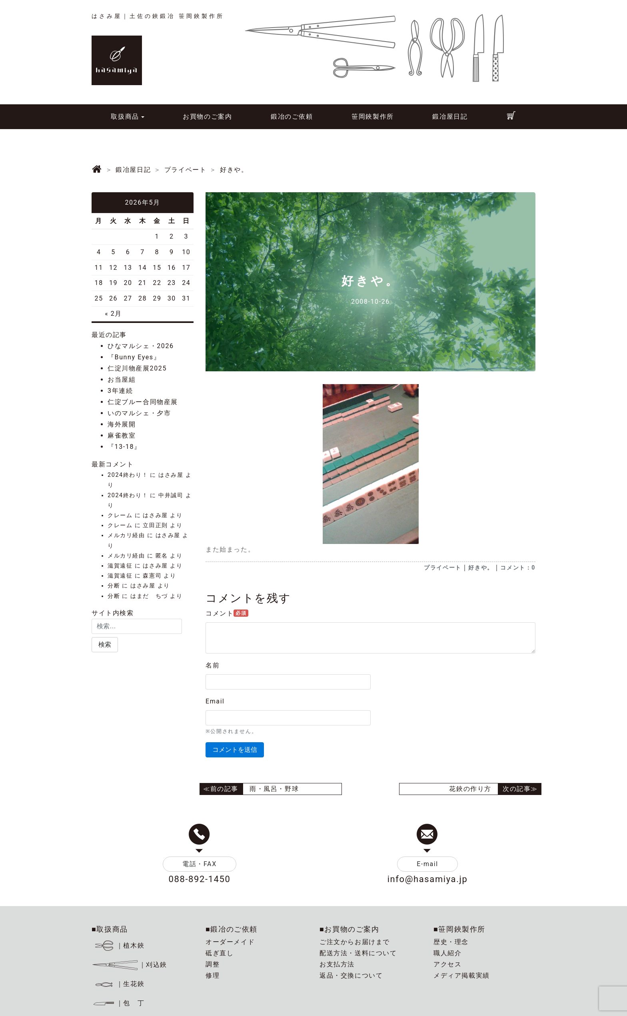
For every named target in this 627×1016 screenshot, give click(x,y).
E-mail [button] (427, 864)
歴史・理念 (451, 942)
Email (215, 701)
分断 (114, 585)
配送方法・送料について (358, 953)
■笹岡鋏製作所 (459, 929)
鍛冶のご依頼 (292, 116)
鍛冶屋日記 (449, 116)
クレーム (120, 515)
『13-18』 (124, 446)
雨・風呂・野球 (274, 789)
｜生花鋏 (119, 984)
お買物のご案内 (207, 116)
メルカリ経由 (126, 535)
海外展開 (122, 424)
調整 (213, 964)
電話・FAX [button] (199, 864)
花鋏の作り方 (470, 789)
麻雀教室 (122, 435)
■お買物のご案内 (349, 929)
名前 (213, 665)
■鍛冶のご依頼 (232, 929)
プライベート (442, 567)
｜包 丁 (118, 1003)
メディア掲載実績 (461, 975)
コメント (227, 613)
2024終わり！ (128, 475)
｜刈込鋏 (129, 964)
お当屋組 (122, 379)
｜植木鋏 (119, 945)
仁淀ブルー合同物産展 (143, 402)
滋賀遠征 (120, 565)
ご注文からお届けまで (354, 942)
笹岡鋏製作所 (372, 116)
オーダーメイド (230, 942)
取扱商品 (125, 116)
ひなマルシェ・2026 (141, 346)
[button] (105, 644)
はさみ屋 (170, 475)
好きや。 (480, 567)
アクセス (447, 964)
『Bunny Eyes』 (134, 357)
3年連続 (120, 390)
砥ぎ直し (220, 953)
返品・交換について (351, 975)
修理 (213, 975)
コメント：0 (517, 567)
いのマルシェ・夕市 (139, 413)
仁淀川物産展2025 (137, 368)
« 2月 (113, 313)
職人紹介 (447, 953)
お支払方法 (337, 964)
